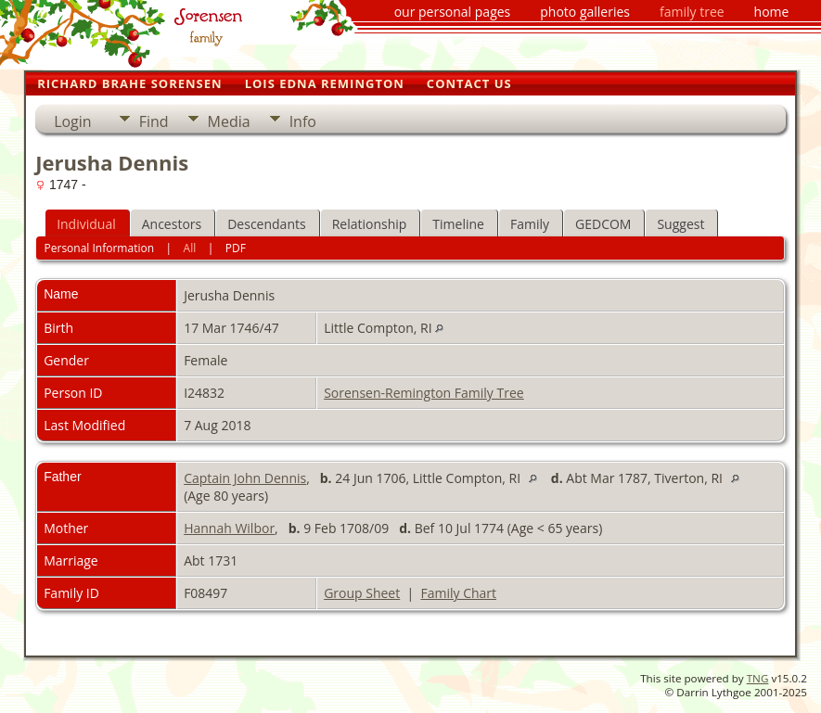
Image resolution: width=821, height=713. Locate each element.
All (190, 248)
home (771, 11)
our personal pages (452, 11)
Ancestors (171, 224)
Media (229, 121)
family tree (692, 11)
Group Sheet (362, 593)
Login (73, 121)
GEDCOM (603, 224)
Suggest (680, 224)
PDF (235, 248)
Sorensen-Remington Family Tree (424, 392)
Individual (86, 224)
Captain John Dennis (245, 478)
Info (302, 121)
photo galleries (585, 11)
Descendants (266, 224)
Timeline (458, 224)
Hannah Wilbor (229, 528)
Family (529, 224)
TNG (758, 678)
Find (154, 121)
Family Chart (458, 593)
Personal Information (100, 248)
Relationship (369, 224)
